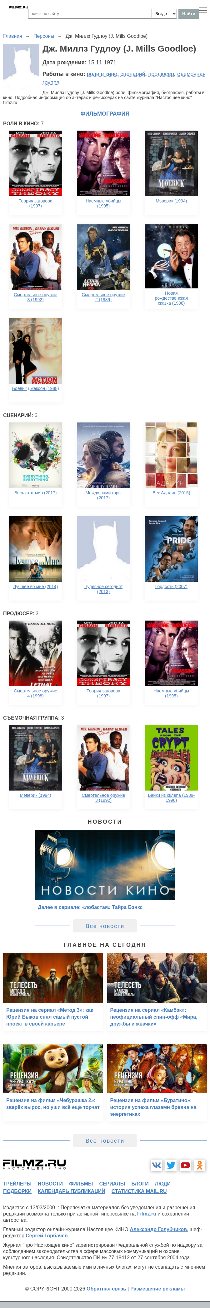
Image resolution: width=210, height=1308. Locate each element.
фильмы (81, 1183)
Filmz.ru (146, 1213)
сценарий (132, 74)
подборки (17, 1191)
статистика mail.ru (139, 1191)
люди (163, 1183)
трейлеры (17, 1183)
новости (50, 1183)
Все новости (105, 926)
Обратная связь (106, 1288)
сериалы (112, 1183)
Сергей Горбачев (47, 1235)
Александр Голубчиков (158, 1229)
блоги (139, 1183)
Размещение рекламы (157, 1288)
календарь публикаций (71, 1191)
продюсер (161, 74)
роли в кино (102, 74)
